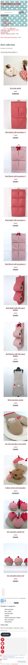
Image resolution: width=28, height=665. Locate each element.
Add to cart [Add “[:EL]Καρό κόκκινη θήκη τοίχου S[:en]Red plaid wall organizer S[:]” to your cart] (15, 137)
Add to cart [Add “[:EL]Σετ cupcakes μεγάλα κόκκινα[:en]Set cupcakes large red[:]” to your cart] (15, 581)
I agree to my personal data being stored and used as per (13, 598)
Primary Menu (4, 15)
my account (6, 24)
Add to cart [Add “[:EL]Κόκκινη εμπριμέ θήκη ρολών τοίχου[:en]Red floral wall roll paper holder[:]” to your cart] (15, 361)
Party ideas (6, 20)
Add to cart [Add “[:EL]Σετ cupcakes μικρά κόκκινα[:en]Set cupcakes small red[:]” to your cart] (15, 537)
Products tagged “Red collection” (11, 37)
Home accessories (9, 609)
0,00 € (26, 2)
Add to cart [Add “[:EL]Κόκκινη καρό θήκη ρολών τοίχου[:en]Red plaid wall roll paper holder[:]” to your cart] (15, 315)
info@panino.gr (4, 32)
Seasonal (7, 615)
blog (5, 18)
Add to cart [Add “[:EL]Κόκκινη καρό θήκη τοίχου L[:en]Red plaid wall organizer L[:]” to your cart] (15, 225)
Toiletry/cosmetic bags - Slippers (12, 617)
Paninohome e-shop (11, 3)
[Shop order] (9, 52)
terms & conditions (8, 23)
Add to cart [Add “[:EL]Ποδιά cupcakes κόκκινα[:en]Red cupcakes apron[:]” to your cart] (15, 405)
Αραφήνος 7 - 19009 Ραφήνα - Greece (10, 29)
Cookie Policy (4, 659)
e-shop (5, 19)
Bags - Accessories (9, 619)
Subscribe (6, 634)
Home (2, 37)
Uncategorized (8, 621)
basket (5, 26)
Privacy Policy (23, 598)
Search (21, 12)
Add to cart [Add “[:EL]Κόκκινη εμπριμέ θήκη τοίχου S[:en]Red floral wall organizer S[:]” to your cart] (15, 181)
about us (6, 22)
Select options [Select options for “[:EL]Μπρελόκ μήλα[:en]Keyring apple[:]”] (15, 93)
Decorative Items (9, 613)
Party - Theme (8, 611)
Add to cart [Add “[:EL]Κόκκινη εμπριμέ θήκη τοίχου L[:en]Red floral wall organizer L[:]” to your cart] (15, 269)
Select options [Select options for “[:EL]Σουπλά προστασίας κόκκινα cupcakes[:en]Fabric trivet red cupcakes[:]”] (15, 493)
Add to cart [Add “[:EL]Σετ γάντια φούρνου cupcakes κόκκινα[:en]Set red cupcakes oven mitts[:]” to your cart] (15, 449)
